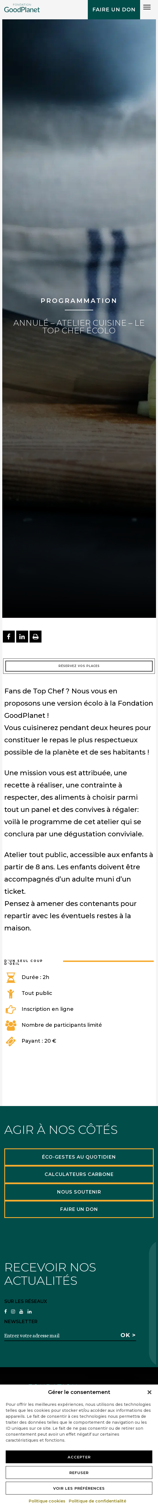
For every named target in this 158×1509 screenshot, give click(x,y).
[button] (149, 1392)
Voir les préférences (79, 1488)
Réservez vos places (79, 666)
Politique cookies (47, 1501)
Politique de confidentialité (98, 1501)
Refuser (79, 1472)
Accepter (79, 1457)
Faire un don (114, 10)
